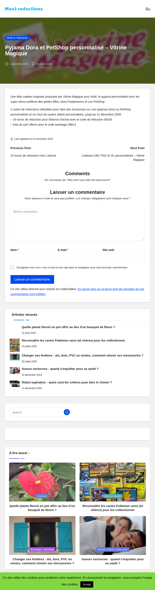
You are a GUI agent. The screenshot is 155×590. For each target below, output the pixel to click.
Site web (108, 250)
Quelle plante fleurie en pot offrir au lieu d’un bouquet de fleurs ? (68, 327)
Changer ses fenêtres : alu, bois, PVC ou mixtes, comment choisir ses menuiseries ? (82, 355)
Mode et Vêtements (17, 37)
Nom (14, 250)
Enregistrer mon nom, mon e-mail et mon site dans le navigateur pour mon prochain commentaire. (72, 267)
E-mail (63, 250)
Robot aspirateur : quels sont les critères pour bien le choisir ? (67, 382)
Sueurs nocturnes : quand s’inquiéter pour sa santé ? (60, 368)
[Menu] (148, 9)
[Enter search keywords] (40, 412)
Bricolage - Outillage (42, 549)
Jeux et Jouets (113, 496)
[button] (67, 412)
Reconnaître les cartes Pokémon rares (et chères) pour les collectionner (73, 340)
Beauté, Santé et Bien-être (113, 549)
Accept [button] (87, 584)
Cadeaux (42, 496)
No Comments (42, 63)
